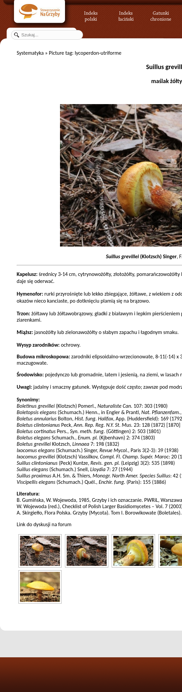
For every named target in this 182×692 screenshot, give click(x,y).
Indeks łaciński (126, 15)
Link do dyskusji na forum (44, 524)
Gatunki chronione (160, 15)
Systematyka (30, 53)
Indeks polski (91, 15)
